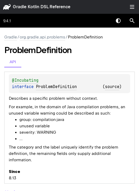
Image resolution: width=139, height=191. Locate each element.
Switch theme (118, 21)
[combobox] (104, 21)
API (13, 61)
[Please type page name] (132, 21)
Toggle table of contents (132, 7)
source (112, 86)
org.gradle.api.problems (42, 37)
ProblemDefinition (56, 86)
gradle (19, 6)
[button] (132, 21)
